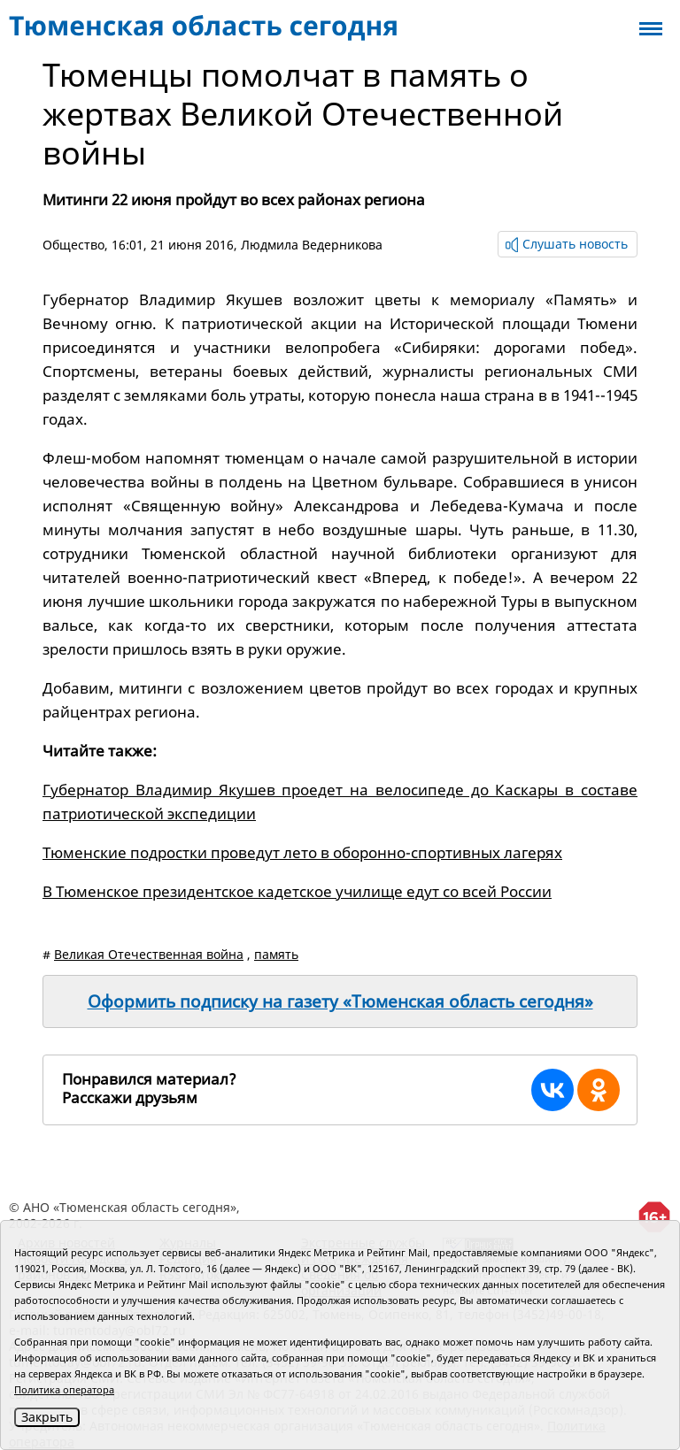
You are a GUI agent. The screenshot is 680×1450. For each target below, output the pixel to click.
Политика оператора (64, 1389)
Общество (73, 244)
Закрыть (47, 1416)
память (276, 954)
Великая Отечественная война (148, 954)
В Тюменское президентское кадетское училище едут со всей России (297, 891)
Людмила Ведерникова (311, 244)
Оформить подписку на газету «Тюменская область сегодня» (340, 1001)
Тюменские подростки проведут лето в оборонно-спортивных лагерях (302, 852)
